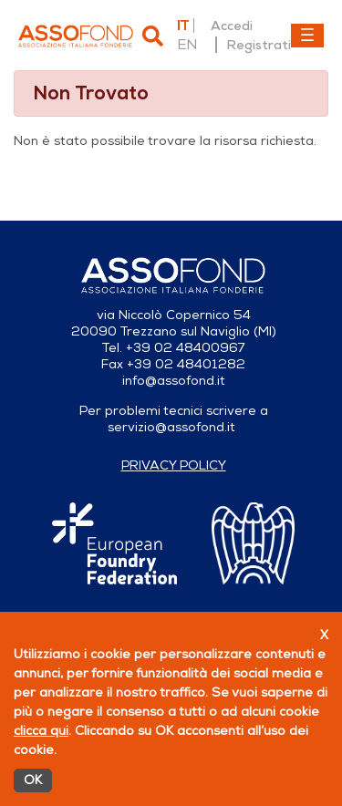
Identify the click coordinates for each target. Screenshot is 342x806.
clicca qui (41, 731)
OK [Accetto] (33, 780)
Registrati (258, 44)
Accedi (232, 25)
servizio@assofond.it (171, 427)
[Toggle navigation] (307, 35)
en (187, 44)
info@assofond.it (173, 380)
